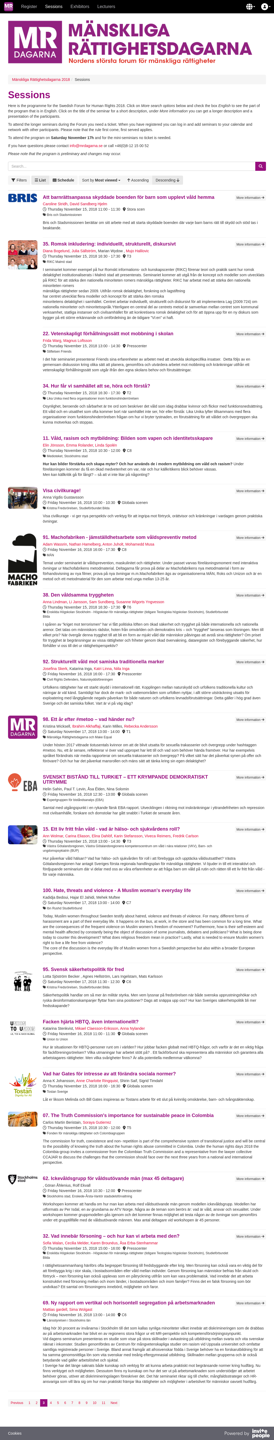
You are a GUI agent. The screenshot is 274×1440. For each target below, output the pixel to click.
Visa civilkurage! (62, 490)
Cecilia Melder (77, 1243)
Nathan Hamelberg (85, 544)
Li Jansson (78, 602)
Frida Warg (52, 340)
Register (29, 6)
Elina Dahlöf (102, 836)
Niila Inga (121, 668)
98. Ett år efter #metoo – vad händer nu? (89, 719)
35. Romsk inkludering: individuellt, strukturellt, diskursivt (109, 244)
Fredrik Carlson (186, 836)
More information (250, 198)
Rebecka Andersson (141, 726)
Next (114, 1403)
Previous (17, 1403)
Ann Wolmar (53, 836)
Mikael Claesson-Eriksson (96, 1028)
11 (103, 1403)
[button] (250, 6)
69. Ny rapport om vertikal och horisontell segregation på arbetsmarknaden (129, 1302)
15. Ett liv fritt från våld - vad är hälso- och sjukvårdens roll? (111, 829)
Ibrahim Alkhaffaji (86, 726)
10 (94, 1403)
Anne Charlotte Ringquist (97, 1081)
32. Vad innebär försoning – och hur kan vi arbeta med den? (111, 1236)
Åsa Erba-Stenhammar (139, 1243)
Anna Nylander (132, 1028)
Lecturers (106, 6)
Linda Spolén (106, 445)
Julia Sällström (83, 251)
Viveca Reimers (157, 836)
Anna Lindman (55, 602)
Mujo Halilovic (137, 251)
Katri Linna (103, 668)
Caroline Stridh (55, 204)
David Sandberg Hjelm (88, 204)
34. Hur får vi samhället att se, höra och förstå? (96, 386)
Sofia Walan (53, 1243)
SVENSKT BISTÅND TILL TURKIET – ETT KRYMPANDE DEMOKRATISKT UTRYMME (125, 779)
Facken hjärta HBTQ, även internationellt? (91, 1021)
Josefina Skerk (55, 668)
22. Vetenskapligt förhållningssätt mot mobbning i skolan (108, 333)
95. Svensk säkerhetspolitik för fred (83, 969)
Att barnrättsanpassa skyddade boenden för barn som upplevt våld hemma (128, 197)
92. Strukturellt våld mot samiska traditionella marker (103, 661)
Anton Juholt (112, 544)
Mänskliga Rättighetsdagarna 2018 (41, 79)
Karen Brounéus (103, 1243)
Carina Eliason (77, 836)
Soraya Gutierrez (97, 1122)
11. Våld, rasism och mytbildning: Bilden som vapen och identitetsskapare (128, 438)
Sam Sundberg (101, 602)
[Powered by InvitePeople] (247, 1434)
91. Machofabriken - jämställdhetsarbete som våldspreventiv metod (119, 537)
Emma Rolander (79, 445)
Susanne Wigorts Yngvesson (140, 602)
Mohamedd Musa (139, 544)
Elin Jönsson (53, 445)
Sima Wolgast (80, 1309)
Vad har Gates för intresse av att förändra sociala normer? (109, 1073)
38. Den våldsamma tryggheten (78, 595)
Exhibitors (80, 6)
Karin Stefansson (128, 836)
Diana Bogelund (56, 251)
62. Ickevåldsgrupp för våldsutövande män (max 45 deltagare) (113, 1178)
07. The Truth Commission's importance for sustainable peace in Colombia (128, 1115)
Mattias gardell (55, 1309)
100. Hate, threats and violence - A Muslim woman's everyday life (117, 890)
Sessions (54, 6)
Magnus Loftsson (77, 340)
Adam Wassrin (55, 544)
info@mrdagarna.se (86, 146)
